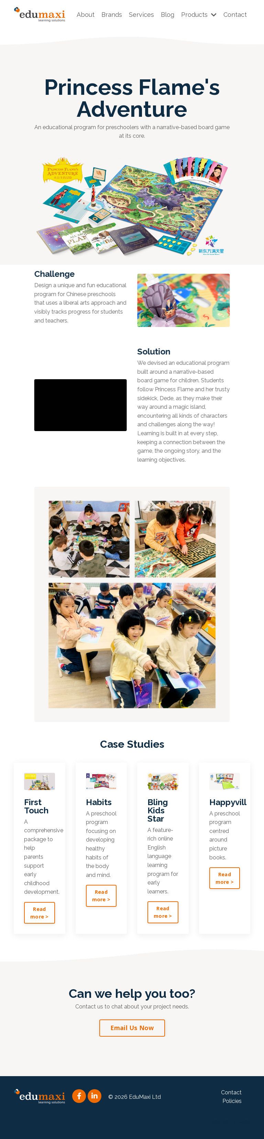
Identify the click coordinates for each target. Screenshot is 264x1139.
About (86, 14)
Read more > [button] (39, 913)
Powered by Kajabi (229, 1121)
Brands (111, 14)
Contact (235, 14)
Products (199, 14)
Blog (167, 14)
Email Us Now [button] (132, 1028)
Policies (232, 1101)
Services (141, 14)
